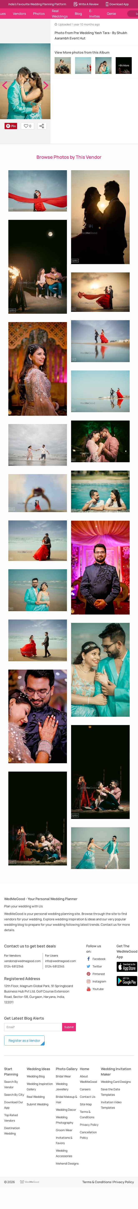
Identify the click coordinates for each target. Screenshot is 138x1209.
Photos (39, 13)
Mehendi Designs (67, 1163)
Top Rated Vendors (11, 1117)
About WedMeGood (88, 1079)
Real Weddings (60, 14)
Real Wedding (36, 1097)
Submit (69, 1027)
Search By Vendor (11, 1084)
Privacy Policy (89, 1125)
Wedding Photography (64, 1120)
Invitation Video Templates (111, 1105)
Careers (85, 1089)
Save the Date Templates (110, 1092)
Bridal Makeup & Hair (66, 1099)
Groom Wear (64, 1130)
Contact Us (87, 1097)
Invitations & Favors (64, 1140)
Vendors (19, 13)
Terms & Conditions (87, 1114)
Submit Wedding (37, 1104)
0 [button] (27, 126)
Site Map (86, 1104)
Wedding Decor (66, 1110)
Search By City (14, 1095)
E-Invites (94, 14)
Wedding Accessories (64, 1153)
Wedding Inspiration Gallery (40, 1086)
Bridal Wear (63, 1076)
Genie (111, 13)
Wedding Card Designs (116, 1082)
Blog (78, 13)
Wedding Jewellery (62, 1086)
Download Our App (13, 1105)
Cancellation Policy (88, 1135)
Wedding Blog (36, 1076)
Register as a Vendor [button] (24, 1040)
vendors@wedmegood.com (22, 961)
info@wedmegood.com (60, 961)
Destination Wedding (12, 1130)
